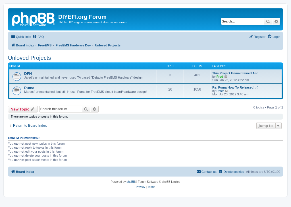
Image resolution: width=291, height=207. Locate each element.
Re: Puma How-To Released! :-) (235, 87)
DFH (28, 73)
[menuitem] (38, 36)
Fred (220, 76)
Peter (220, 91)
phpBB (130, 181)
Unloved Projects (29, 58)
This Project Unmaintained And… (237, 73)
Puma (29, 88)
